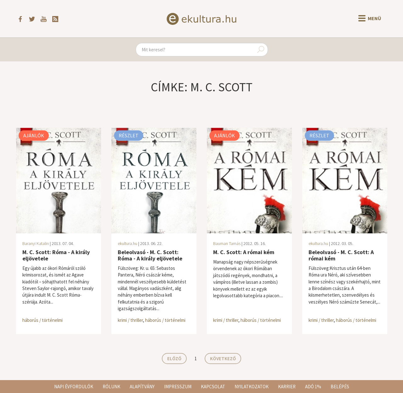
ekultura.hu (127, 243)
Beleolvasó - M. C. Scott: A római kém (341, 255)
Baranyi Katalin (35, 243)
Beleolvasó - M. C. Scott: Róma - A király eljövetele (150, 255)
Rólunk (111, 387)
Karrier (287, 387)
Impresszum (177, 387)
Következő (223, 359)
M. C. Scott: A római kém (243, 252)
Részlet (129, 135)
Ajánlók (33, 135)
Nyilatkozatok (252, 387)
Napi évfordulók (73, 387)
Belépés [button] (340, 387)
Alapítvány (142, 387)
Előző (174, 359)
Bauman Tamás (227, 243)
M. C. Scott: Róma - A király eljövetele (56, 255)
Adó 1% (313, 387)
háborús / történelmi (42, 320)
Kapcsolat (213, 387)
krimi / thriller (130, 320)
